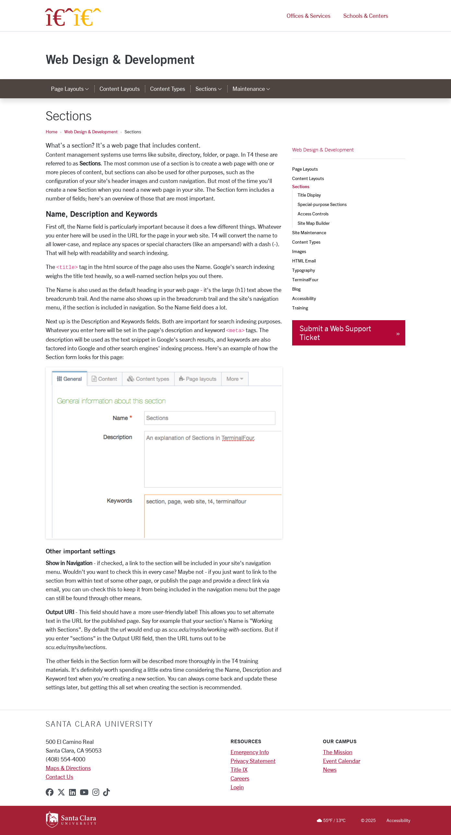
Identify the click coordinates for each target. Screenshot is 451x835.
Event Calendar (341, 760)
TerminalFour (305, 279)
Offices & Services (308, 15)
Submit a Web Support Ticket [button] (335, 333)
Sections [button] (211, 88)
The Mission (337, 752)
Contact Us (59, 776)
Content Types (306, 242)
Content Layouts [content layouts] (120, 88)
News (330, 769)
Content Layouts (308, 178)
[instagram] (95, 792)
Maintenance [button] (254, 88)
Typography (303, 270)
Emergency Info (250, 752)
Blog (296, 289)
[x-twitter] (61, 792)
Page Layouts (305, 169)
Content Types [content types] (167, 88)
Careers (240, 778)
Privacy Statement (253, 760)
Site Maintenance (309, 232)
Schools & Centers (365, 15)
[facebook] (49, 792)
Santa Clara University (99, 723)
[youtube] (84, 792)
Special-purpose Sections (322, 204)
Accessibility (304, 298)
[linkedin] (72, 792)
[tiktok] (106, 792)
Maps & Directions (68, 768)
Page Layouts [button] (72, 88)
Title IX (239, 769)
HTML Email (304, 260)
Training (300, 307)
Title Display (309, 195)
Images (299, 251)
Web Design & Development (120, 59)
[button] (400, 16)
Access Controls (313, 213)
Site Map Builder (314, 223)
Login (237, 787)
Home (51, 131)
